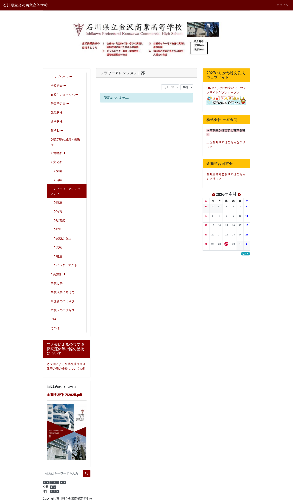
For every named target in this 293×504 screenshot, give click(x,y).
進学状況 (57, 121)
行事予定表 (60, 103)
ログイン (283, 5)
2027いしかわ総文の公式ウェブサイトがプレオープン (226, 94)
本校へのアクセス (63, 310)
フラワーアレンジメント (65, 191)
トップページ (61, 77)
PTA (53, 319)
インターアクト (64, 265)
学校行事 (58, 283)
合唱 (56, 180)
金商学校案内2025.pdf (64, 395)
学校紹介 (58, 86)
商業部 (58, 274)
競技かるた (61, 238)
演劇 (56, 171)
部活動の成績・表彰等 (65, 142)
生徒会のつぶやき (63, 301)
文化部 (58, 162)
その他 (57, 328)
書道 (56, 256)
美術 (56, 247)
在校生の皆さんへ (64, 94)
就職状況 (57, 112)
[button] (206, 206)
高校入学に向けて (64, 292)
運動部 (58, 153)
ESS (56, 229)
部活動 (57, 130)
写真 (56, 211)
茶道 (56, 202)
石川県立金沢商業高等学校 (25, 5)
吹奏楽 (58, 220)
